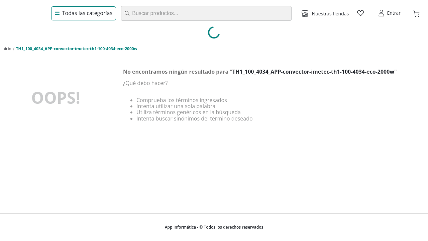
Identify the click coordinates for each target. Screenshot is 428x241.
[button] (325, 13)
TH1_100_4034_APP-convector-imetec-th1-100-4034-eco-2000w (76, 49)
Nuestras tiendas (330, 13)
